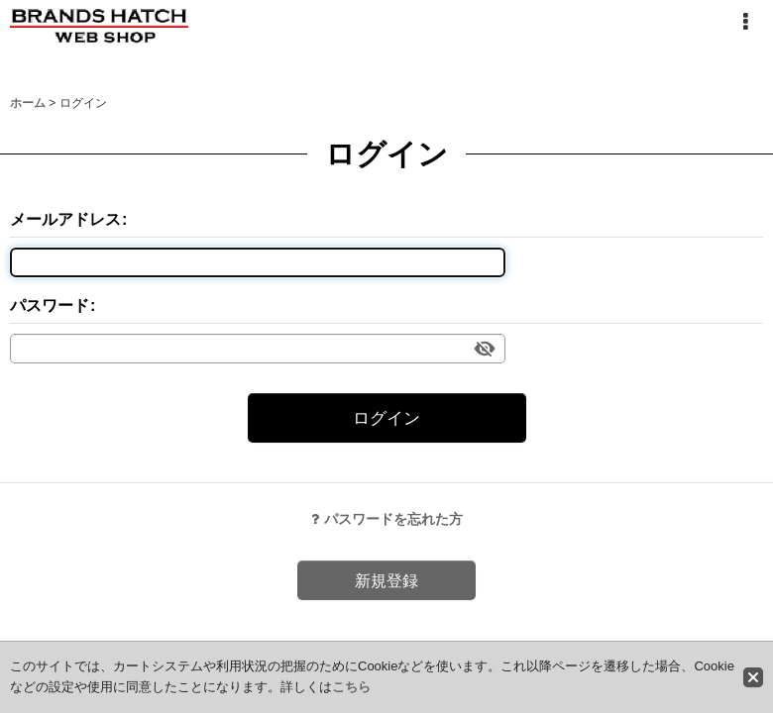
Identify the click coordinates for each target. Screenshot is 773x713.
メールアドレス (65, 219)
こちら (351, 686)
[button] (745, 22)
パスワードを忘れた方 (387, 519)
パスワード (49, 305)
